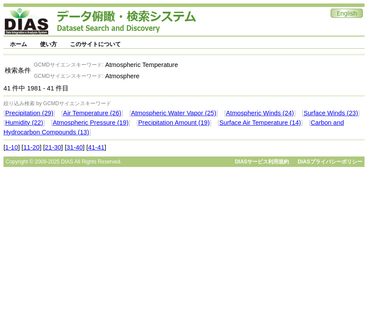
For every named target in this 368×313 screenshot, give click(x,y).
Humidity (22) (24, 122)
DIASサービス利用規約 (262, 162)
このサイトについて (95, 44)
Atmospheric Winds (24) (260, 113)
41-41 (96, 147)
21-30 (53, 147)
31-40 (74, 147)
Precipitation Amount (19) (174, 122)
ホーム (18, 44)
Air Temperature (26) (92, 113)
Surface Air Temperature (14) (260, 122)
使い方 (48, 44)
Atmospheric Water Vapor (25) (173, 113)
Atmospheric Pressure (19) (90, 122)
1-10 (11, 147)
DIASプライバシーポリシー (330, 162)
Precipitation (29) (29, 113)
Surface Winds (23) (331, 113)
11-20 (31, 147)
